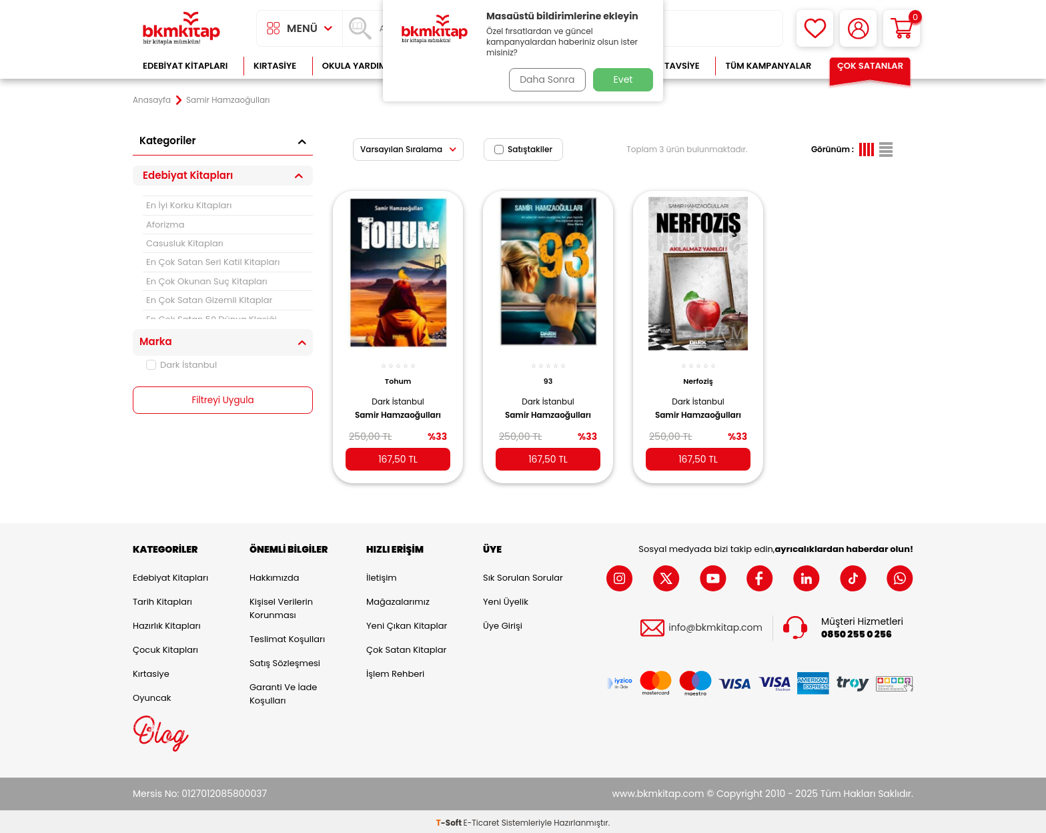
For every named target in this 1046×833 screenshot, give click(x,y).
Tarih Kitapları (162, 599)
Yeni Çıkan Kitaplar (406, 623)
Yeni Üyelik (505, 599)
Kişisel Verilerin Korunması (281, 606)
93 (548, 375)
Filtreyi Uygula (223, 400)
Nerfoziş (698, 375)
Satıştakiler (523, 149)
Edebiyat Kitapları (185, 65)
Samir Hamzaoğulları (398, 408)
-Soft (450, 820)
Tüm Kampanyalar (768, 65)
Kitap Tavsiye (669, 65)
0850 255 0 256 (856, 631)
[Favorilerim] (815, 28)
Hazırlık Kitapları (167, 623)
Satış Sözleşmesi (284, 660)
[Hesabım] (858, 28)
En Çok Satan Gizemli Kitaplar (209, 300)
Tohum (398, 375)
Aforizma (165, 224)
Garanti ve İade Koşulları (283, 691)
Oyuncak (152, 695)
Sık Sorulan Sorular (523, 575)
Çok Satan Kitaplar (406, 647)
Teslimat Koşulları (287, 636)
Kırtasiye (274, 65)
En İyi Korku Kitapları (188, 205)
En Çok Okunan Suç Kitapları (207, 281)
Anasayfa (152, 100)
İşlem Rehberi (395, 671)
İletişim (381, 575)
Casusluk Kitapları (184, 243)
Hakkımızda (274, 575)
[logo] (181, 28)
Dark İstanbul (181, 364)
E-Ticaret (482, 820)
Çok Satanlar (870, 65)
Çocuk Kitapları (165, 647)
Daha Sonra (545, 79)
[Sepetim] (901, 28)
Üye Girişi (502, 623)
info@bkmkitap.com (715, 625)
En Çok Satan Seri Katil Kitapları (213, 262)
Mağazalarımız (398, 599)
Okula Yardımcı (359, 65)
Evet (623, 79)
